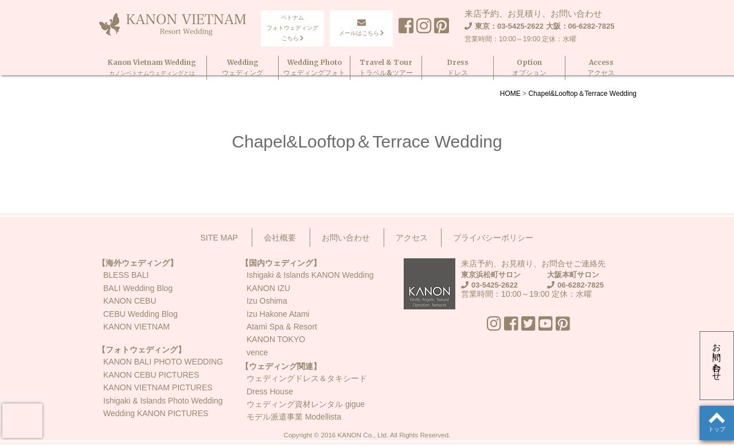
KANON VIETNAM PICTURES (158, 387)
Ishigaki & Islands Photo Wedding (162, 400)
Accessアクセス (601, 66)
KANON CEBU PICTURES (151, 374)
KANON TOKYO (276, 339)
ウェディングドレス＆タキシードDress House (307, 384)
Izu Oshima (267, 300)
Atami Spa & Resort (282, 326)
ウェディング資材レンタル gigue (306, 404)
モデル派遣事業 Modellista (294, 416)
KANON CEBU (130, 300)
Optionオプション (529, 66)
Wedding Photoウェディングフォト (314, 66)
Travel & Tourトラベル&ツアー (386, 66)
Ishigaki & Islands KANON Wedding (310, 275)
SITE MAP (219, 237)
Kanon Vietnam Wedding (152, 66)
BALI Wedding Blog (138, 288)
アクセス (412, 237)
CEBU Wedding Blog (140, 314)
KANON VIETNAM (136, 326)
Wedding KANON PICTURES (155, 413)
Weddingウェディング (242, 66)
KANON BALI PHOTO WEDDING (163, 361)
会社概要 (280, 237)
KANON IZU (268, 288)
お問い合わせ (717, 357)
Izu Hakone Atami (278, 314)
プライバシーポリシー (493, 237)
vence (257, 352)
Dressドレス (457, 66)
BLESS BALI (126, 275)
